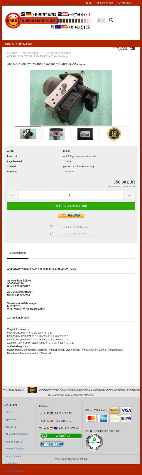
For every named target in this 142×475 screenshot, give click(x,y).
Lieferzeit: (12, 156)
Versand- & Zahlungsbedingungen (16, 430)
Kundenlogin (105, 2)
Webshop (60, 459)
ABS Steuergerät (19, 44)
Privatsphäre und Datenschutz (13, 460)
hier (92, 395)
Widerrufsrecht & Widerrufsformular (14, 445)
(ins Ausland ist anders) (87, 156)
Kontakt (8, 411)
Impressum (10, 419)
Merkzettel (125, 2)
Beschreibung (18, 252)
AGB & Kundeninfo (14, 471)
